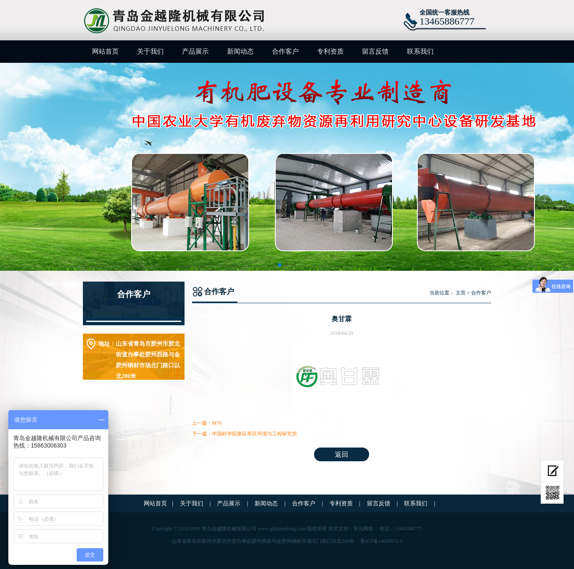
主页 (461, 293)
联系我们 (420, 51)
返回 (341, 454)
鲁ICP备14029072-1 (381, 541)
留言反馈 (375, 51)
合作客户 (285, 51)
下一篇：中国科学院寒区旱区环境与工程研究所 (244, 434)
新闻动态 (240, 51)
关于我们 (150, 51)
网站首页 (105, 51)
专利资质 (330, 51)
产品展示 (195, 51)
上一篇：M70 (207, 423)
